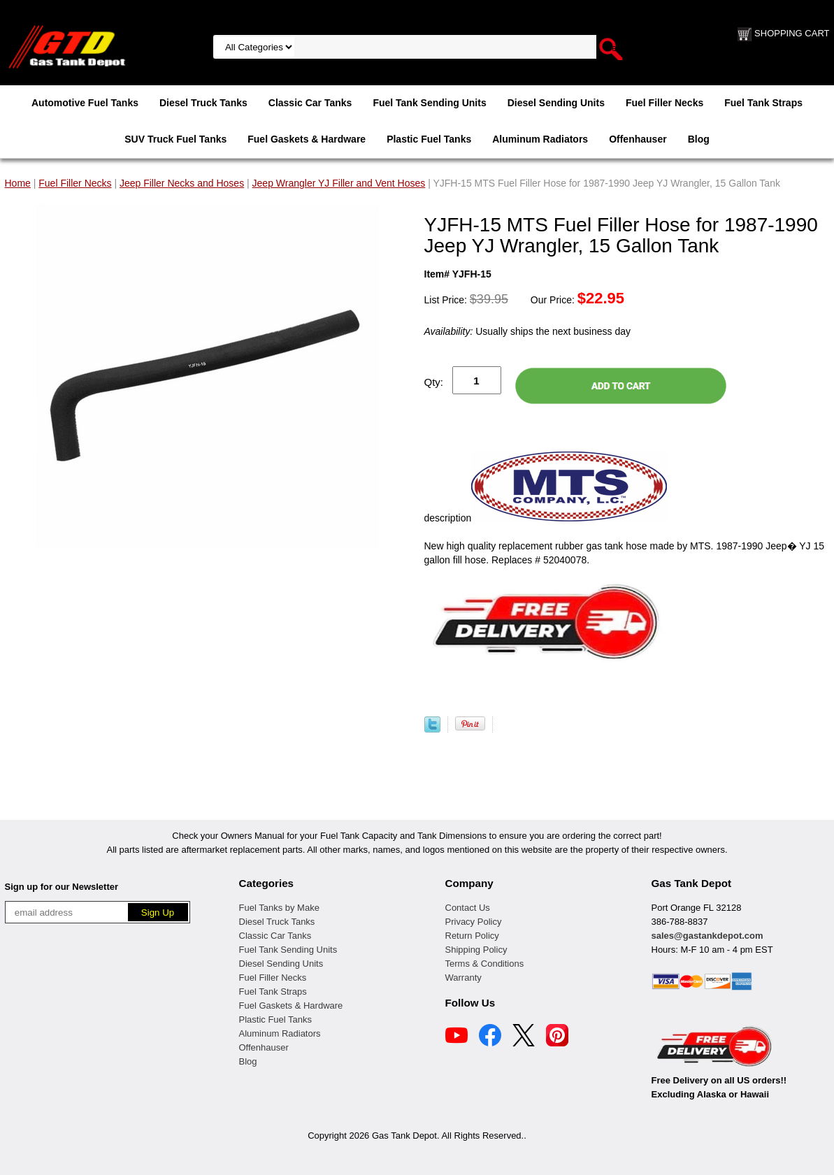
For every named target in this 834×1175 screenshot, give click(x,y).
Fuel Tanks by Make (279, 907)
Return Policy (472, 935)
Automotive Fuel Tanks (84, 102)
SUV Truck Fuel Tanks (175, 139)
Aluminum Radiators (540, 139)
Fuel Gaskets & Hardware (306, 139)
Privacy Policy (473, 921)
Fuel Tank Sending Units (429, 102)
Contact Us (467, 907)
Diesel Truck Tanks (203, 102)
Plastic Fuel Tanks (429, 139)
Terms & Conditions (484, 963)
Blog (699, 139)
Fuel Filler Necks (664, 102)
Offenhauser (637, 139)
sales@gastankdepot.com (707, 935)
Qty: (434, 382)
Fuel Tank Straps (763, 102)
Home (18, 183)
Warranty (463, 977)
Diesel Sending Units (556, 102)
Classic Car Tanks (310, 102)
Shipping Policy (476, 949)
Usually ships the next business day (527, 331)
